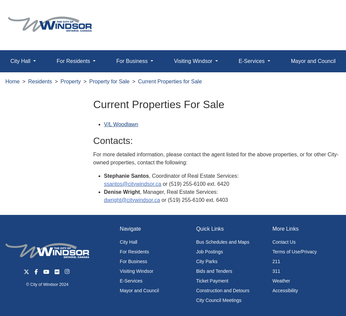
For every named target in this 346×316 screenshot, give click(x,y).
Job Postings (209, 251)
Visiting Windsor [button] (194, 61)
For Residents (134, 251)
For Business (133, 261)
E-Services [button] (252, 61)
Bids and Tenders (214, 271)
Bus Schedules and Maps (222, 242)
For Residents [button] (74, 61)
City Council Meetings (218, 300)
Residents (40, 81)
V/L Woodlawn (121, 124)
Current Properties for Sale (170, 81)
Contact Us (283, 242)
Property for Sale (109, 81)
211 (276, 261)
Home (12, 81)
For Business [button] (132, 61)
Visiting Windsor (136, 271)
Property (71, 81)
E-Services (131, 281)
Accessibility (285, 290)
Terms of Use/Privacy (294, 251)
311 (276, 271)
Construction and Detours (222, 290)
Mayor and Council (139, 290)
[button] (326, 12)
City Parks (207, 261)
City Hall (128, 242)
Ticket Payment (212, 281)
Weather (281, 281)
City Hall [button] (21, 61)
